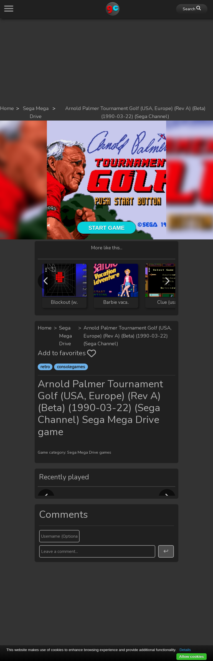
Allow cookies (191, 656)
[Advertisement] (106, 61)
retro (45, 367)
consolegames (71, 367)
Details (185, 650)
